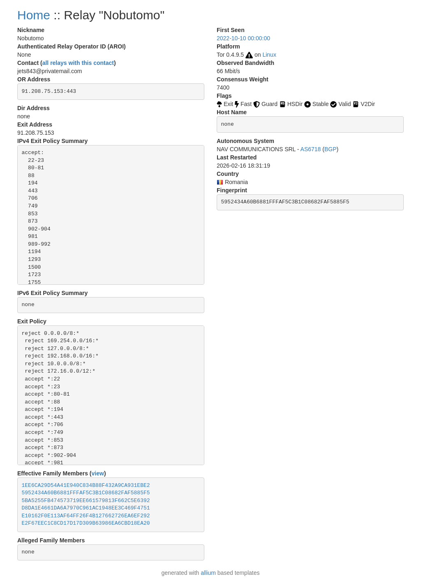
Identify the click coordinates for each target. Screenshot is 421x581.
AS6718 (311, 149)
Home (33, 15)
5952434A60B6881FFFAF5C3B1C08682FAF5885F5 (86, 493)
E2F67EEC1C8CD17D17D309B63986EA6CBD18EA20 (86, 523)
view (98, 473)
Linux (269, 54)
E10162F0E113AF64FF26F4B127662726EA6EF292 (86, 516)
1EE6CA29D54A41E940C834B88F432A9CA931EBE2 (86, 485)
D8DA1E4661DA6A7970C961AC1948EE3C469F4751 (86, 508)
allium (208, 572)
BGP (330, 149)
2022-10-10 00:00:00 (243, 38)
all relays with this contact (78, 63)
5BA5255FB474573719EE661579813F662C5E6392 (86, 501)
